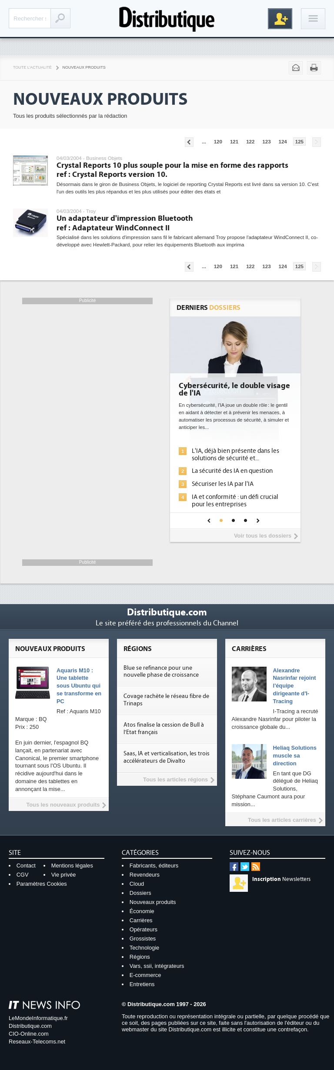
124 (283, 141)
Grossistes (143, 938)
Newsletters (281, 879)
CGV (23, 874)
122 (250, 141)
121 (234, 141)
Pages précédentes (189, 142)
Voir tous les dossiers (262, 535)
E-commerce (145, 975)
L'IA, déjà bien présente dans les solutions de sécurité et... (235, 454)
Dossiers (140, 893)
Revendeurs (145, 874)
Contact (26, 865)
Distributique (167, 18)
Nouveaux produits (153, 902)
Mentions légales (72, 865)
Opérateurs (143, 929)
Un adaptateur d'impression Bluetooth (125, 223)
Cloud (137, 884)
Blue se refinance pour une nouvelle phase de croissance (161, 672)
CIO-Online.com (29, 1033)
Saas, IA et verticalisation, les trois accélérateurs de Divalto (167, 757)
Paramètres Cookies (42, 884)
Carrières (141, 920)
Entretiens (142, 984)
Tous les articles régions (175, 779)
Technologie (144, 947)
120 (218, 141)
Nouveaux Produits (84, 67)
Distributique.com (30, 1026)
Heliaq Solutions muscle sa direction (295, 755)
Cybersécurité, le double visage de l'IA (234, 390)
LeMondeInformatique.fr (38, 1018)
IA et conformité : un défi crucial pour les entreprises (235, 500)
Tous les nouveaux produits (63, 804)
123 (266, 141)
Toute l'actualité (32, 67)
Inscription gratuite (280, 19)
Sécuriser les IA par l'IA (223, 484)
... (204, 141)
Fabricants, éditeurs (154, 865)
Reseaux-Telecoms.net (37, 1041)
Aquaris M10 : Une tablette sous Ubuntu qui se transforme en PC (79, 686)
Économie (142, 911)
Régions (140, 957)
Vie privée (63, 874)
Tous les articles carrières (282, 820)
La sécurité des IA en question (232, 471)
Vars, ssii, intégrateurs (157, 966)
